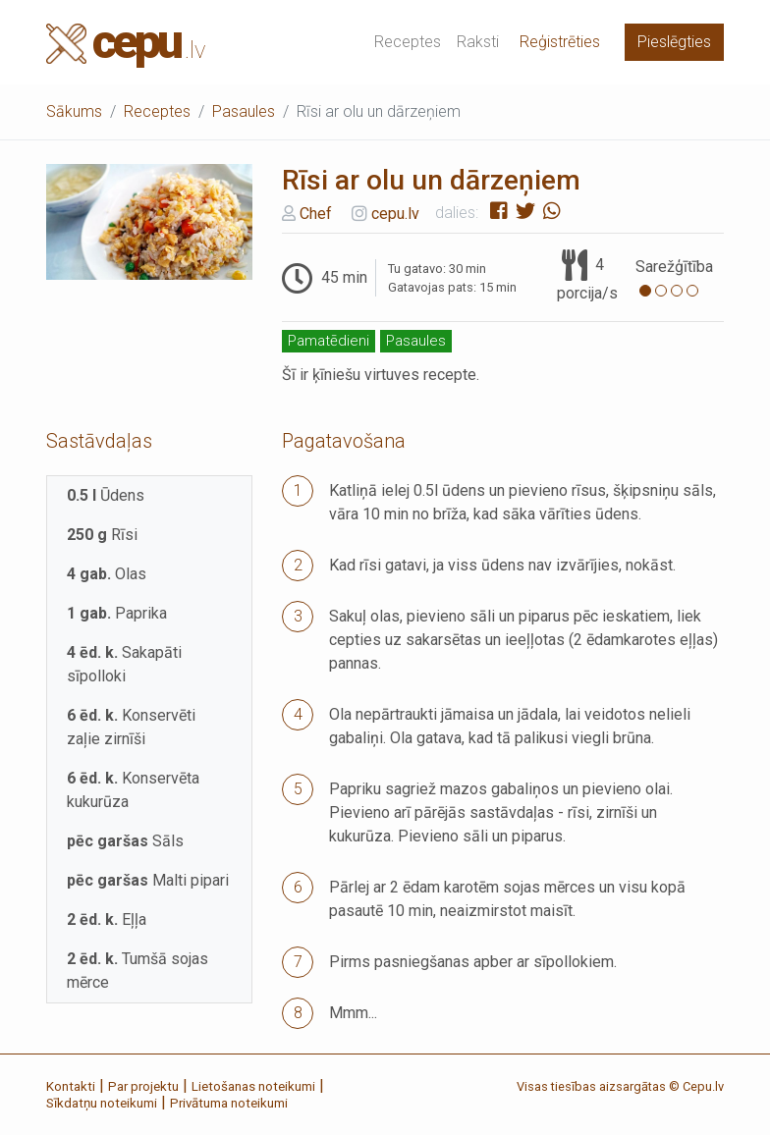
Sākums (74, 111)
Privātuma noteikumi (229, 1103)
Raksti (478, 41)
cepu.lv (395, 212)
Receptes (407, 41)
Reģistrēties (560, 41)
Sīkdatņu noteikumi (101, 1103)
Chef (316, 212)
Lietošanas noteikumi (253, 1086)
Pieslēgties (674, 41)
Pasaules (243, 111)
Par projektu (143, 1086)
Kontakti (70, 1086)
